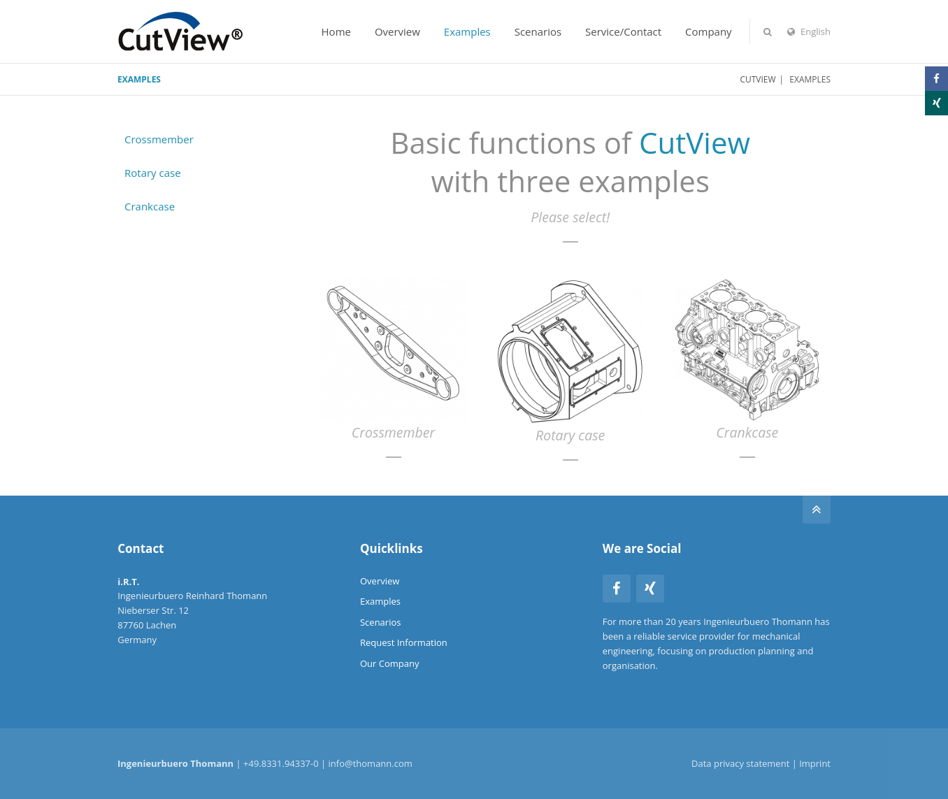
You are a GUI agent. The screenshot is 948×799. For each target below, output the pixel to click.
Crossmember (159, 139)
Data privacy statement (740, 763)
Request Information (403, 642)
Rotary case (152, 173)
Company (708, 31)
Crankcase (149, 206)
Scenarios (538, 31)
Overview (397, 31)
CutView (757, 79)
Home (336, 31)
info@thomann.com (370, 763)
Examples (467, 31)
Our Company (389, 663)
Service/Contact (623, 31)
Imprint (815, 763)
